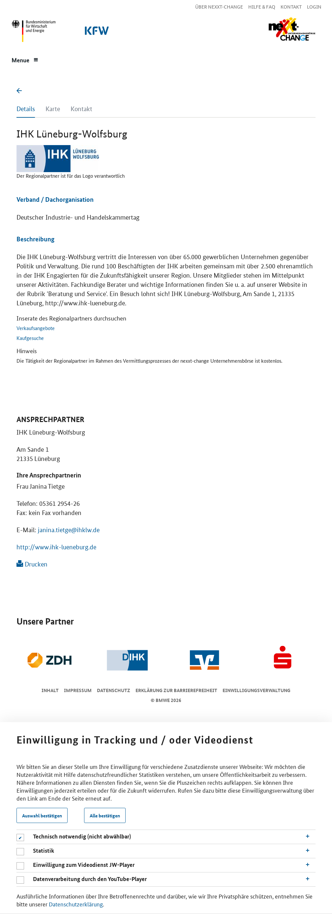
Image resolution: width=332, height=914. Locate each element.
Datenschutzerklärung (76, 904)
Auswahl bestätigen (42, 815)
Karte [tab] (52, 109)
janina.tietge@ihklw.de (69, 530)
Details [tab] (25, 109)
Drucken (31, 564)
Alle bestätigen (105, 815)
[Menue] (25, 59)
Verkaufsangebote (35, 327)
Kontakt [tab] (81, 109)
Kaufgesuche (30, 337)
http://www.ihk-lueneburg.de (56, 547)
